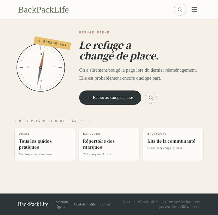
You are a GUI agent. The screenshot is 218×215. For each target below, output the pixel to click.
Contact (106, 204)
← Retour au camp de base (110, 97)
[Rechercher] (180, 10)
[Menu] (194, 10)
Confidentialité (85, 204)
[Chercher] (151, 98)
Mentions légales (62, 204)
